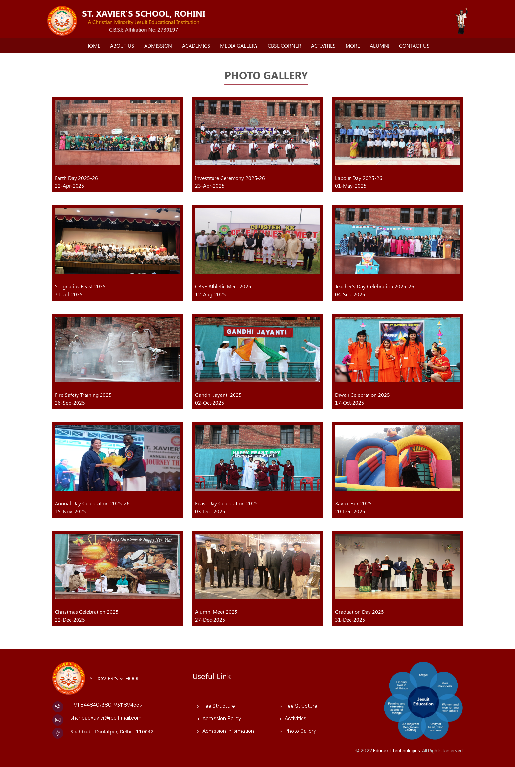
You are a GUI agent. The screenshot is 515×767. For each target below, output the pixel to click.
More (353, 45)
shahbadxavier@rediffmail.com (105, 718)
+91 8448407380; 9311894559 (106, 705)
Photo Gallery (300, 731)
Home (92, 45)
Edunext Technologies (396, 751)
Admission (158, 45)
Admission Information (228, 731)
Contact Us (414, 45)
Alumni (379, 45)
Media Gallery (239, 45)
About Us (122, 45)
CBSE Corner (284, 45)
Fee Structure (218, 706)
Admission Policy (221, 718)
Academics (196, 45)
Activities (323, 45)
